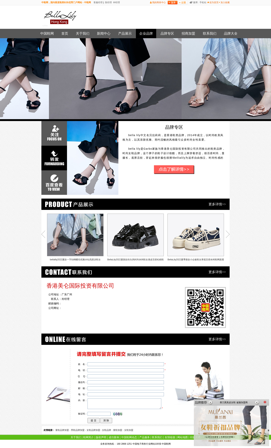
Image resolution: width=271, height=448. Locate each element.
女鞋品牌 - (107, 430)
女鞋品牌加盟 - (94, 430)
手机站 (202, 2)
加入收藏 (225, 2)
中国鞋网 (47, 33)
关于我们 (82, 33)
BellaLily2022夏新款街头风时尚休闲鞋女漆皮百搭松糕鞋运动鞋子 (135, 238)
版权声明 (101, 437)
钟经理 (116, 2)
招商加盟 (188, 33)
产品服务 (144, 437)
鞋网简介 (88, 437)
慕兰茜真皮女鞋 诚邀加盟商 (233, 402)
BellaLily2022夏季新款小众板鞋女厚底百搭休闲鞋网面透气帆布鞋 (195, 238)
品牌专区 (167, 33)
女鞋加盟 (128, 430)
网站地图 (182, 437)
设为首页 (213, 2)
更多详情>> (217, 204)
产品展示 (125, 33)
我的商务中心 (159, 2)
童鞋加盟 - (118, 430)
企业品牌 (146, 33)
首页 (64, 33)
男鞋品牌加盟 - (79, 430)
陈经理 (108, 2)
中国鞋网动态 (129, 437)
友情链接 (170, 437)
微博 (195, 2)
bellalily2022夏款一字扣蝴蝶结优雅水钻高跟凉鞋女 (75, 237)
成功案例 (114, 437)
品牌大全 (231, 33)
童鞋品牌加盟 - (63, 430)
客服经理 (98, 2)
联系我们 (209, 33)
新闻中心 (103, 33)
